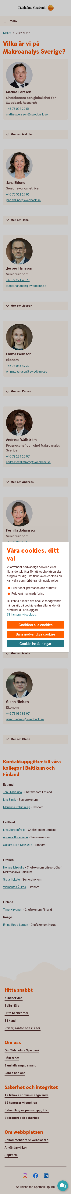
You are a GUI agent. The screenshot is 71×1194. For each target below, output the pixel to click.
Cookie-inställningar (35, 644)
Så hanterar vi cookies (21, 614)
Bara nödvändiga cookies (35, 634)
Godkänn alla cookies (36, 625)
